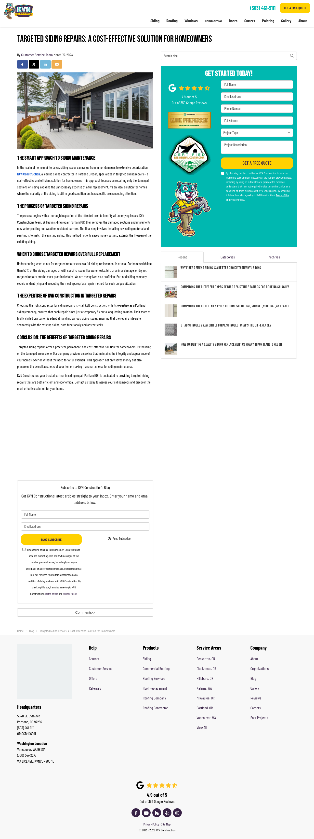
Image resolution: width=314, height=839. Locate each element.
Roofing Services (154, 678)
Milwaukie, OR (205, 698)
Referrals (95, 688)
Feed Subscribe (119, 538)
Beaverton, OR (205, 658)
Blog (253, 678)
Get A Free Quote (295, 8)
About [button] (302, 20)
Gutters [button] (249, 20)
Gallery (255, 688)
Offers (93, 678)
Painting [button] (268, 20)
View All (201, 727)
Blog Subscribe (51, 539)
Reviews (255, 698)
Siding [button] (154, 20)
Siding (147, 658)
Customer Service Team (37, 54)
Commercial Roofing (156, 668)
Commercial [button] (212, 20)
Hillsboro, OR (204, 678)
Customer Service (101, 668)
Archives (274, 257)
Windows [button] (190, 20)
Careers (255, 707)
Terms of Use (51, 593)
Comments (85, 612)
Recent (182, 257)
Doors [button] (233, 20)
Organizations (259, 668)
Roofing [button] (171, 20)
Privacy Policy (70, 593)
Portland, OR (204, 707)
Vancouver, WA (206, 717)
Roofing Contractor (155, 707)
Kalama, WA (204, 688)
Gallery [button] (286, 20)
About (254, 658)
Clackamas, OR (206, 668)
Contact (94, 658)
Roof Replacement (155, 688)
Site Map (166, 824)
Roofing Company (154, 698)
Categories (228, 257)
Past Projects (259, 717)
